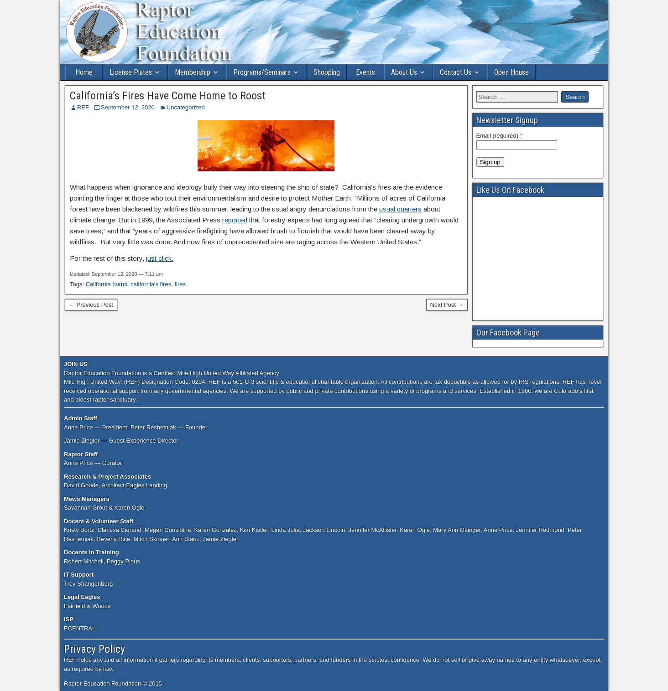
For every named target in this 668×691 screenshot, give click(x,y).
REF (83, 107)
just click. (159, 258)
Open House (511, 72)
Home (84, 72)
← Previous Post (91, 304)
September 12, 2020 (128, 107)
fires (180, 284)
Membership (192, 72)
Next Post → (447, 304)
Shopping (326, 72)
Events (365, 72)
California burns (106, 284)
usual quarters (400, 209)
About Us (404, 72)
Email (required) (499, 135)
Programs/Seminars (262, 72)
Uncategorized (186, 107)
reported (234, 220)
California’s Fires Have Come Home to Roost (168, 95)
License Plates (131, 72)
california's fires (150, 284)
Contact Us (455, 72)
